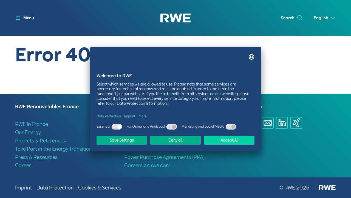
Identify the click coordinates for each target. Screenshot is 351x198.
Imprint (23, 188)
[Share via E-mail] (268, 123)
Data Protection (55, 188)
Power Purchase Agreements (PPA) (164, 157)
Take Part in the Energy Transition (53, 149)
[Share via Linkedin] (282, 123)
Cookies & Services (99, 188)
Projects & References (40, 141)
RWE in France (31, 124)
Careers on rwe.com (147, 165)
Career (23, 165)
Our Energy (28, 132)
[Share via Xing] (296, 123)
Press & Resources (36, 157)
